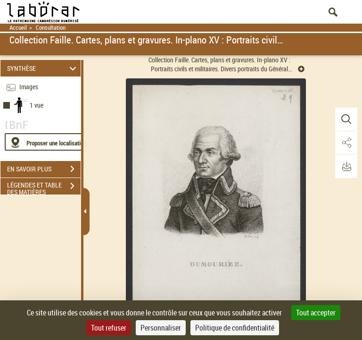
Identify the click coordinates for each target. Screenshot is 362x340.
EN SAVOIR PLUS (44, 169)
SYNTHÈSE (43, 68)
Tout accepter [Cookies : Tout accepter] (316, 312)
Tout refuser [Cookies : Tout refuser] (108, 328)
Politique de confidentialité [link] (234, 328)
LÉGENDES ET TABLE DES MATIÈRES (44, 187)
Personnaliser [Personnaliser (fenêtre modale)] (160, 328)
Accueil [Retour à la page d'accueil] (18, 28)
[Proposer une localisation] (49, 142)
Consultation (51, 28)
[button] (345, 119)
